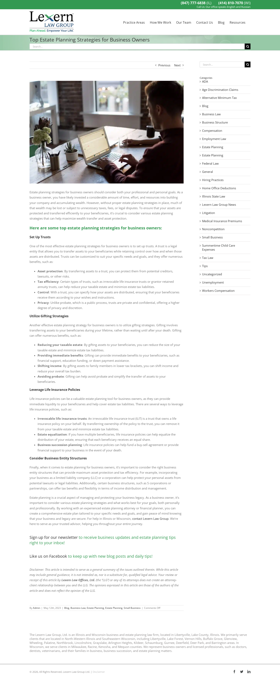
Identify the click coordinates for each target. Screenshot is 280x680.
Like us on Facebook (48, 556)
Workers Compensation (218, 291)
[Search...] (137, 46)
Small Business (132, 608)
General (207, 172)
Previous (164, 65)
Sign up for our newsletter (54, 537)
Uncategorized (212, 274)
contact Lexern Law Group (150, 519)
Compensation (212, 131)
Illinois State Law (213, 196)
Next (177, 65)
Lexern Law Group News (219, 205)
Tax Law (207, 258)
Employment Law (214, 139)
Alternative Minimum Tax (219, 98)
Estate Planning (95, 608)
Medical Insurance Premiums (222, 221)
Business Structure (215, 122)
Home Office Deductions (219, 188)
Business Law (78, 608)
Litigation (208, 213)
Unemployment (213, 282)
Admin (36, 608)
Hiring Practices (213, 180)
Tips (205, 266)
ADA (205, 81)
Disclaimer (99, 672)
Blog (66, 608)
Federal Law (210, 163)
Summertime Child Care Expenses (218, 247)
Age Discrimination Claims (220, 90)
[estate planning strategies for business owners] (107, 132)
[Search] (247, 46)
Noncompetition (213, 229)
